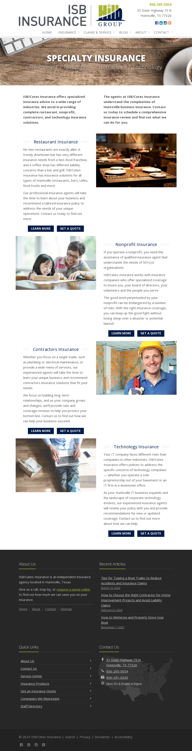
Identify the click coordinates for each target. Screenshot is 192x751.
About (141, 32)
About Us (56, 661)
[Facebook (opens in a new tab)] (156, 22)
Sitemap (66, 609)
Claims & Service (98, 32)
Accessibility (123, 737)
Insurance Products (56, 683)
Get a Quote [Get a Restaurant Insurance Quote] (70, 228)
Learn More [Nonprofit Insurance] (121, 333)
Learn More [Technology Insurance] (121, 533)
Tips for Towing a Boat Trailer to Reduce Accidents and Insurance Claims (136, 583)
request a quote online (73, 589)
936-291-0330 (117, 677)
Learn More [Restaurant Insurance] (41, 228)
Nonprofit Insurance (136, 244)
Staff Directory (56, 706)
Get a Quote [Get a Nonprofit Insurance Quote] (151, 333)
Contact (162, 32)
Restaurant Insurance (56, 142)
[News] (169, 22)
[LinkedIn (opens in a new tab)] (161, 22)
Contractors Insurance (56, 349)
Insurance (68, 32)
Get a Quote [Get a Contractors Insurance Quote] (70, 431)
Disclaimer (102, 737)
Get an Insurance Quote (56, 691)
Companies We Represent (56, 698)
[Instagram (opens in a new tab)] (165, 22)
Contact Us (56, 668)
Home (47, 32)
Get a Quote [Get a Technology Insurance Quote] (151, 533)
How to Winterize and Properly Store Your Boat (136, 622)
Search (70, 737)
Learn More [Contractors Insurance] (41, 431)
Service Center (56, 676)
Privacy (85, 737)
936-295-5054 (117, 671)
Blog (124, 32)
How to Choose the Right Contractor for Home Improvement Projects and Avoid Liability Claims (136, 602)
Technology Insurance (136, 447)
